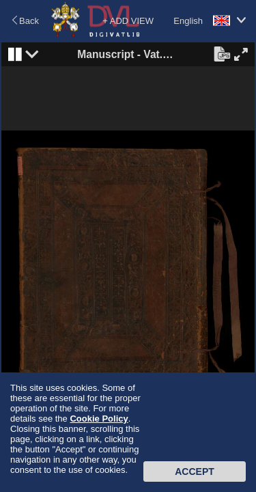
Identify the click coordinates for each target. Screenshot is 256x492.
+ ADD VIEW (128, 21)
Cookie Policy (99, 418)
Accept (194, 471)
